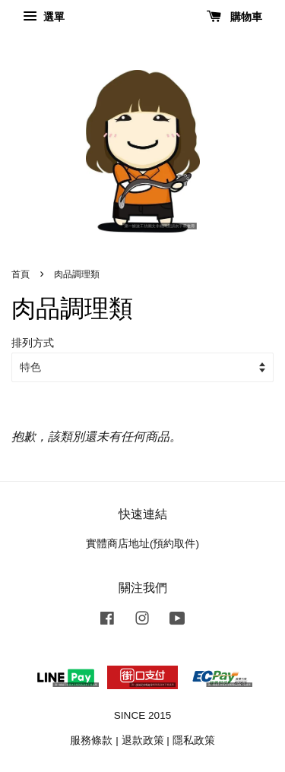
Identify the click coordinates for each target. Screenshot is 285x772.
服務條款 (91, 740)
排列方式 (32, 343)
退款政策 (143, 740)
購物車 (234, 16)
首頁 (20, 274)
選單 (44, 16)
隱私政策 (194, 740)
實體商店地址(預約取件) (142, 543)
